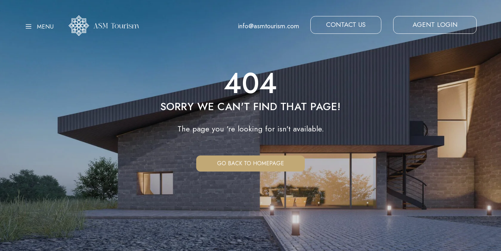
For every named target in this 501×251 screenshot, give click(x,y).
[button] (345, 25)
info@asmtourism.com (268, 26)
